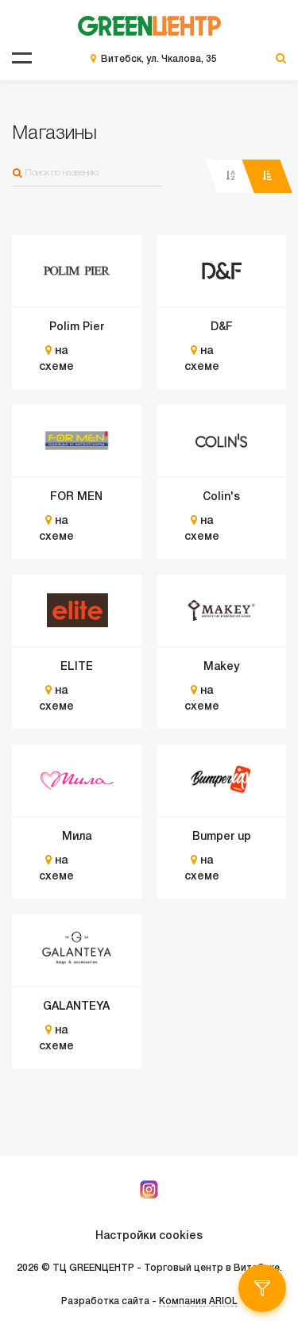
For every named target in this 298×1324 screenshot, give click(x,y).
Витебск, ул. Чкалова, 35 (159, 59)
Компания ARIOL (198, 1301)
